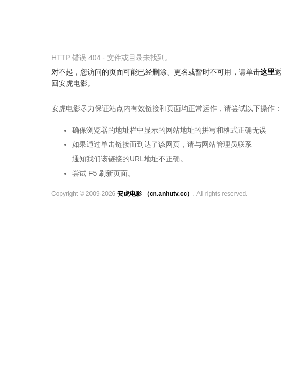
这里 (267, 72)
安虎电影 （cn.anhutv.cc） (155, 193)
